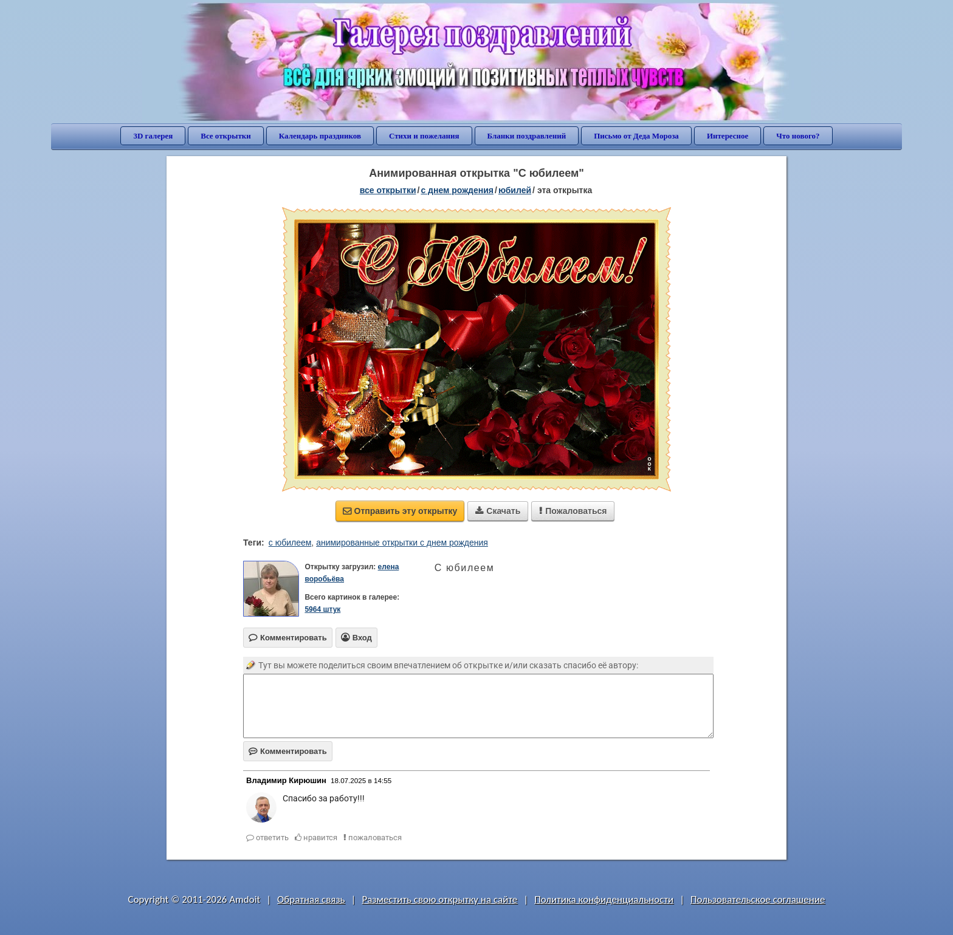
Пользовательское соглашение (757, 899)
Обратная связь (311, 899)
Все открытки (226, 135)
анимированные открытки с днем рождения (402, 542)
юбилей (514, 190)
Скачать (497, 511)
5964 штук (322, 609)
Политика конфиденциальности (603, 899)
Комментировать (288, 751)
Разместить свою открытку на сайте (439, 899)
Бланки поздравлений (526, 135)
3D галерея (153, 135)
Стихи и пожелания (424, 135)
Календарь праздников (320, 135)
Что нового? (797, 135)
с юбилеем (290, 542)
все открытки (388, 190)
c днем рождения (457, 190)
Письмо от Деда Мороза (636, 135)
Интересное (727, 135)
